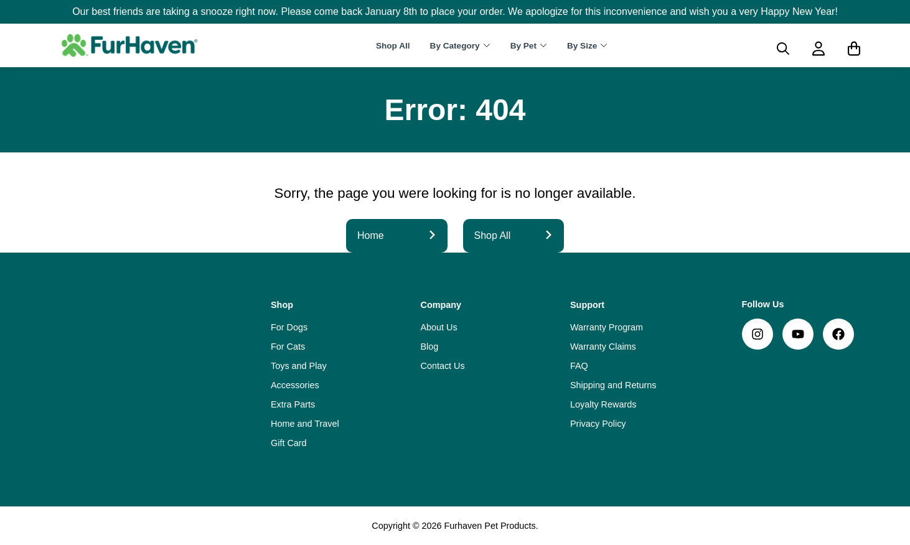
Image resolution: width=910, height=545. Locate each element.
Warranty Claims (603, 347)
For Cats (288, 347)
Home (396, 235)
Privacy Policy (598, 424)
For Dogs (289, 327)
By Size (582, 45)
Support (587, 305)
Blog (430, 347)
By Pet (523, 45)
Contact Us (443, 366)
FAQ (579, 366)
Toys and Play (299, 366)
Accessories (295, 385)
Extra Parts (293, 404)
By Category (455, 45)
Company (441, 305)
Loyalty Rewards (603, 404)
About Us (439, 327)
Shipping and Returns (613, 385)
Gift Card (289, 443)
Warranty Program (606, 327)
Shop (282, 305)
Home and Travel (305, 424)
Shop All (393, 45)
